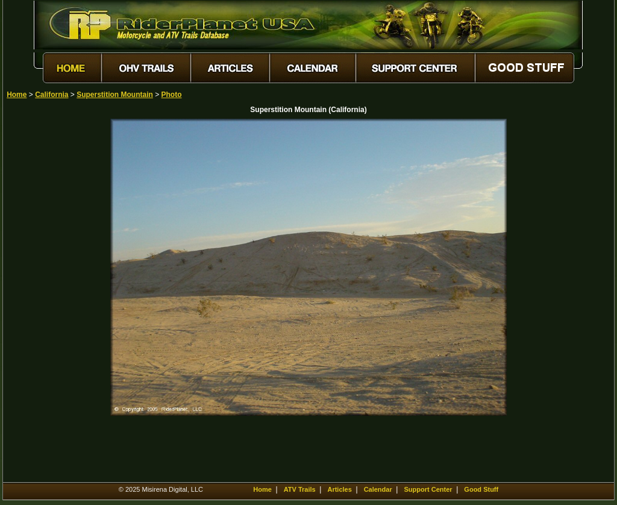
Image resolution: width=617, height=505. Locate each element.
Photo (171, 94)
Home (17, 94)
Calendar (378, 489)
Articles (339, 489)
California (51, 94)
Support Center (428, 489)
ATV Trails (300, 489)
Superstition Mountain (115, 94)
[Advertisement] (49, 299)
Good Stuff (481, 489)
